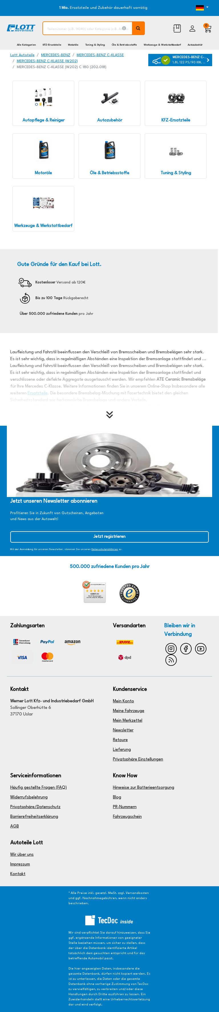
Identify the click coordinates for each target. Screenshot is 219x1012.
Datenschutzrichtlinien (105, 549)
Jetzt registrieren (109, 537)
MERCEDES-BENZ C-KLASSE (100, 55)
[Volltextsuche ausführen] (138, 28)
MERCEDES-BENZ (55, 55)
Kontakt (17, 874)
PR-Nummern (125, 807)
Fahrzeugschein (127, 817)
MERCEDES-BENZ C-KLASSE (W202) (47, 61)
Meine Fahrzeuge (128, 711)
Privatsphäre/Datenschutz (35, 807)
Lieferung (122, 750)
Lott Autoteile (22, 55)
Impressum (20, 864)
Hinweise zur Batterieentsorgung (143, 788)
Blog (117, 797)
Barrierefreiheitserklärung (34, 817)
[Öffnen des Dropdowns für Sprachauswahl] (200, 8)
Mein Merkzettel (127, 721)
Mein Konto (123, 701)
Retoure (120, 740)
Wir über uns (22, 855)
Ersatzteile (38, 393)
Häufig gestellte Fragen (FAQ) (38, 788)
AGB (14, 826)
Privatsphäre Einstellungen (138, 759)
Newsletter (123, 730)
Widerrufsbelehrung (29, 797)
